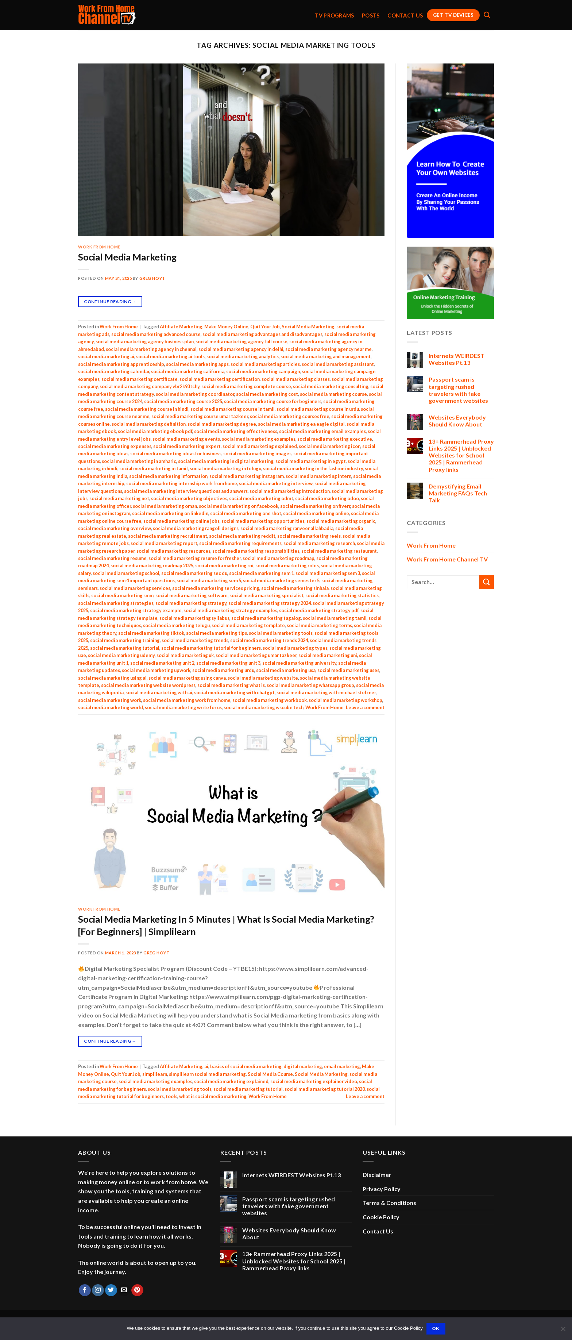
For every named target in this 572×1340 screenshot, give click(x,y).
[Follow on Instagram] (98, 1290)
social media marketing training (125, 640)
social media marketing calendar (113, 371)
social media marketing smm (122, 595)
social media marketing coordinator (195, 394)
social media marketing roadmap (278, 558)
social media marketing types (295, 648)
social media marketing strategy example (136, 610)
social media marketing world (110, 707)
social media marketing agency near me (328, 349)
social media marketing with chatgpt (234, 692)
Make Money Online (226, 326)
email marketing (342, 1066)
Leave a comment (365, 707)
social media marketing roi (224, 565)
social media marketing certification (219, 379)
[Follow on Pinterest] (137, 1290)
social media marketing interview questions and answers (186, 491)
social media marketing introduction (290, 491)
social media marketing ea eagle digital (301, 424)
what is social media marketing (213, 1096)
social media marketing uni (327, 655)
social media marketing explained (260, 446)
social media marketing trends (195, 640)
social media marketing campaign (263, 371)
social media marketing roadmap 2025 (152, 565)
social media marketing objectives (189, 498)
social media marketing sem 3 (327, 573)
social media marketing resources (173, 551)
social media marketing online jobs (181, 521)
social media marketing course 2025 (183, 401)
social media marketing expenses (114, 446)
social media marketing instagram (246, 476)
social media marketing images (257, 453)
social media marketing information (168, 476)
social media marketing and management (326, 356)
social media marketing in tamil (153, 468)
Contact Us (405, 16)
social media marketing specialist (266, 595)
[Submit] (486, 582)
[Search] (487, 15)
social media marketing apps (197, 364)
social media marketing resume (112, 558)
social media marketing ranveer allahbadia (286, 528)
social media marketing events (186, 439)
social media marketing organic (340, 521)
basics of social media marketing (246, 1066)
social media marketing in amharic (139, 461)
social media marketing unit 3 (228, 663)
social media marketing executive (334, 439)
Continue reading (110, 301)
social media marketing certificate (139, 379)
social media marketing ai (106, 356)
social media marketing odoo (327, 498)
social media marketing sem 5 (209, 580)
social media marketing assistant (338, 364)
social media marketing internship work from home (181, 483)
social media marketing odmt (261, 498)
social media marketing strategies (116, 603)
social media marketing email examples (322, 431)
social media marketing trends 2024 (269, 640)
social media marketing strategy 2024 (269, 603)
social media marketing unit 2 (162, 663)
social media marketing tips (216, 633)
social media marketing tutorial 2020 (325, 1089)
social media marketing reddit (242, 536)
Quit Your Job (265, 326)
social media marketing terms (319, 625)
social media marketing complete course (246, 386)
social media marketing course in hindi (147, 409)
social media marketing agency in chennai (151, 349)
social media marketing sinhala (295, 588)
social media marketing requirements (240, 543)
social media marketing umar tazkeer (256, 655)
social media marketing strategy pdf (319, 610)
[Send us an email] (124, 1290)
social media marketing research (319, 543)
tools (171, 1096)
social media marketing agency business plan (145, 341)
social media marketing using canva (187, 678)
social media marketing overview (114, 528)
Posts (370, 16)
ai (206, 1066)
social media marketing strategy (191, 603)
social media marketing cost (267, 394)
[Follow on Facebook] (85, 1290)
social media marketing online (316, 513)
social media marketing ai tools (170, 356)
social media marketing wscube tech (264, 707)
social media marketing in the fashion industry (313, 468)
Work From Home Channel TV (447, 559)
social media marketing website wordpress (148, 685)
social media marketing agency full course (241, 341)
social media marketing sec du (194, 573)
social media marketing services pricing (215, 588)
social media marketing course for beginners (272, 401)
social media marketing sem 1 (261, 573)
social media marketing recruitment (167, 536)
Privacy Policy (382, 1188)
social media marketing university (299, 663)
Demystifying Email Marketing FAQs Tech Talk (458, 493)
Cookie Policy (381, 1216)
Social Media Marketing (127, 256)
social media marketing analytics (242, 356)
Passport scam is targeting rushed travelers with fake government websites (458, 390)
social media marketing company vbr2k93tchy (150, 386)
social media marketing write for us (183, 707)
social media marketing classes (296, 379)
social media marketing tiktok (151, 633)
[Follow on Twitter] (111, 1290)
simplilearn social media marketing (207, 1074)
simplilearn (154, 1074)
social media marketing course (333, 394)
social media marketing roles (287, 565)
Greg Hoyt (152, 278)
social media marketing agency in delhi (240, 349)
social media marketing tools (281, 633)
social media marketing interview (276, 483)
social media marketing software (191, 595)
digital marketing (302, 1066)
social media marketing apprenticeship (121, 364)
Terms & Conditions (389, 1202)
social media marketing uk (185, 655)
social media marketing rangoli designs (196, 528)
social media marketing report (164, 543)
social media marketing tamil (335, 618)
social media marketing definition (149, 424)
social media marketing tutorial (124, 648)
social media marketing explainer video (313, 1081)
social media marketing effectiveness (235, 431)
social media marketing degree (222, 424)
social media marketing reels (309, 536)
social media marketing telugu (176, 625)
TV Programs (334, 16)
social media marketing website (263, 678)
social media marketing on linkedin (170, 513)
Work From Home (99, 246)
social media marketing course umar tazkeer (199, 416)
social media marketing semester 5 (281, 580)
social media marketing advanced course (156, 334)
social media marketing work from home (187, 700)
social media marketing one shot (245, 513)
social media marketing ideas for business (175, 453)
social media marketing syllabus (194, 618)
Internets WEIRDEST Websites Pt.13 (456, 359)
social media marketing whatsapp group (310, 685)
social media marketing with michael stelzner (326, 692)
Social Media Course (270, 1074)
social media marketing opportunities (263, 521)
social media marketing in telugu (225, 468)
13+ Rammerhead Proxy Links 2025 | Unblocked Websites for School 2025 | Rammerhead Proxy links (461, 455)
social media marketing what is (231, 685)
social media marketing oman (165, 506)
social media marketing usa (286, 670)
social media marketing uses (348, 670)
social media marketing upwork (156, 670)
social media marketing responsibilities (255, 551)
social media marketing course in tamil (232, 409)
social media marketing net (119, 498)
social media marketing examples (258, 439)
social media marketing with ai (158, 692)
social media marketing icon (329, 446)
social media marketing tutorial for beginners (211, 648)
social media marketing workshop (345, 700)
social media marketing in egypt (310, 461)
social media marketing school (126, 573)
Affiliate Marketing (181, 326)
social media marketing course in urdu (318, 409)
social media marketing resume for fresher (194, 558)
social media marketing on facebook (238, 506)
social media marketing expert (187, 446)
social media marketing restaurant (339, 551)
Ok (436, 1328)
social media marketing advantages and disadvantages (262, 334)
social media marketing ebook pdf (155, 431)
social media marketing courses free (289, 416)
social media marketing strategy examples (230, 610)
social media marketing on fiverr (315, 506)
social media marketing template (248, 625)
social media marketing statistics (342, 595)
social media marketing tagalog (266, 618)
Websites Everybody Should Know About (457, 421)
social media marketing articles (265, 364)
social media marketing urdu (223, 670)
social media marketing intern (318, 476)
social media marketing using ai (112, 678)
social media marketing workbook (269, 700)
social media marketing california (187, 371)
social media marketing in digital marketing (226, 461)
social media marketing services (135, 588)
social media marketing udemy (121, 655)
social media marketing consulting (330, 386)
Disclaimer (377, 1174)
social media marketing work (109, 700)
